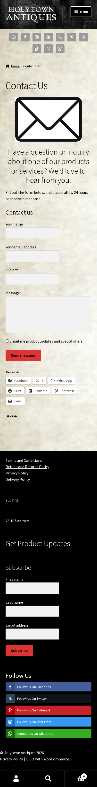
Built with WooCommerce (47, 759)
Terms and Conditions (24, 460)
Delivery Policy (18, 479)
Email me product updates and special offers (44, 341)
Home (15, 66)
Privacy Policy (17, 473)
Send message (23, 355)
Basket (76, 775)
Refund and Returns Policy (27, 466)
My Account (16, 778)
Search (48, 778)
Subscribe (19, 650)
